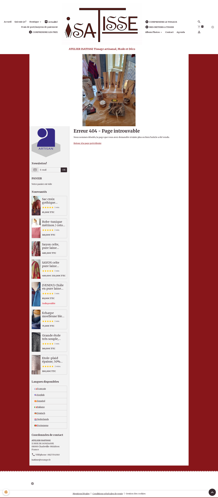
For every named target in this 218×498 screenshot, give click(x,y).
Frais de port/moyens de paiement (39, 27)
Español (39, 401)
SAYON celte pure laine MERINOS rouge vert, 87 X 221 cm (53, 264)
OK (63, 170)
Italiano (39, 407)
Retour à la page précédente (88, 143)
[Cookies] (6, 492)
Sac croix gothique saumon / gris (52, 200)
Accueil (7, 21)
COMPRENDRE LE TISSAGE (161, 21)
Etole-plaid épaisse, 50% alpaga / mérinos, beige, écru (53, 359)
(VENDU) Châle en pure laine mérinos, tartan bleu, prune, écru (53, 287)
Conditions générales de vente (107, 494)
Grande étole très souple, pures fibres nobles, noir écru (51, 337)
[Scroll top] (212, 492)
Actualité (51, 21)
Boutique (34, 21)
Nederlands (41, 420)
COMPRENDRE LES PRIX (43, 32)
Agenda (181, 32)
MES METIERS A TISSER (159, 27)
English (39, 395)
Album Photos (152, 32)
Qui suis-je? (20, 21)
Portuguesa (41, 426)
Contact (169, 32)
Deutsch (39, 413)
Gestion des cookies (136, 494)
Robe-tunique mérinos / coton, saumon (53, 223)
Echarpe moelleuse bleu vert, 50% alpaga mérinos (53, 314)
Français (40, 388)
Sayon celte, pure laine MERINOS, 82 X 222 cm (53, 246)
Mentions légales (81, 494)
